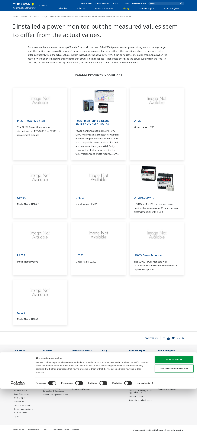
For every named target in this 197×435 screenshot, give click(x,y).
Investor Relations (102, 3)
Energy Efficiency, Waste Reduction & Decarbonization (55, 377)
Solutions (81, 8)
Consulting (76, 368)
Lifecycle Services (79, 375)
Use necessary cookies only (174, 415)
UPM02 (21, 198)
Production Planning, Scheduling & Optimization (54, 390)
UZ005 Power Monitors (148, 255)
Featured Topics (146, 8)
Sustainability (163, 364)
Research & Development (168, 372)
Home (15, 16)
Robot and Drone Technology (141, 383)
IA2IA (131, 372)
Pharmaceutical (20, 390)
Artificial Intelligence (137, 379)
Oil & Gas (18, 357)
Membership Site (139, 3)
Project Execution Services (83, 372)
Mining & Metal (20, 383)
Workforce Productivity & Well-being (55, 358)
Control (75, 360)
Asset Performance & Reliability (52, 368)
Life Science (77, 379)
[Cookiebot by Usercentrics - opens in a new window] (18, 430)
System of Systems (137, 368)
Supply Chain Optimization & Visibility (55, 383)
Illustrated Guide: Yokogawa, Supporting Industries (170, 388)
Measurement (78, 364)
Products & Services (104, 8)
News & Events (86, 3)
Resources (35, 16)
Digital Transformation (138, 375)
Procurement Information (168, 375)
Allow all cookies (174, 406)
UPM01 (138, 121)
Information (77, 357)
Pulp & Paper (19, 398)
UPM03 (80, 198)
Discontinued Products (81, 389)
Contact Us (125, 3)
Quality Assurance (165, 379)
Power (17, 372)
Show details (143, 429)
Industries (62, 8)
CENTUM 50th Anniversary (140, 387)
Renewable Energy (22, 375)
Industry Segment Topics (139, 360)
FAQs (44, 16)
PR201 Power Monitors (31, 121)
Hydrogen (18, 379)
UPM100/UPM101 (145, 198)
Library (126, 8)
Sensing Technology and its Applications (140, 391)
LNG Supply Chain (21, 364)
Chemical (18, 368)
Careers (115, 3)
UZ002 (21, 255)
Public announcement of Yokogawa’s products (82, 384)
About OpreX (134, 364)
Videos (103, 364)
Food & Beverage (21, 394)
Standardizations (136, 396)
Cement (17, 387)
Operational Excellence (52, 373)
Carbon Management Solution (55, 395)
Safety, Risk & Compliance (54, 363)
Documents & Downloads (111, 357)
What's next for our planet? (140, 357)
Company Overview (166, 357)
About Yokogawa (171, 8)
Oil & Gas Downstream (23, 360)
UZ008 (21, 313)
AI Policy (161, 383)
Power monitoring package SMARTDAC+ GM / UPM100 (93, 122)
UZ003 (80, 255)
